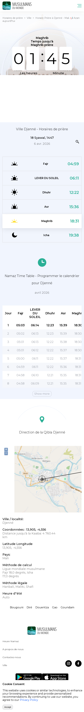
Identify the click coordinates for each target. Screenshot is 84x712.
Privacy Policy (29, 700)
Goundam (67, 607)
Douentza (42, 607)
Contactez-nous (11, 657)
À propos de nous (12, 649)
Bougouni (16, 607)
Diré (29, 607)
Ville (29, 17)
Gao (54, 607)
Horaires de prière (12, 17)
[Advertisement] (42, 98)
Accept (7, 707)
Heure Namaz (10, 641)
